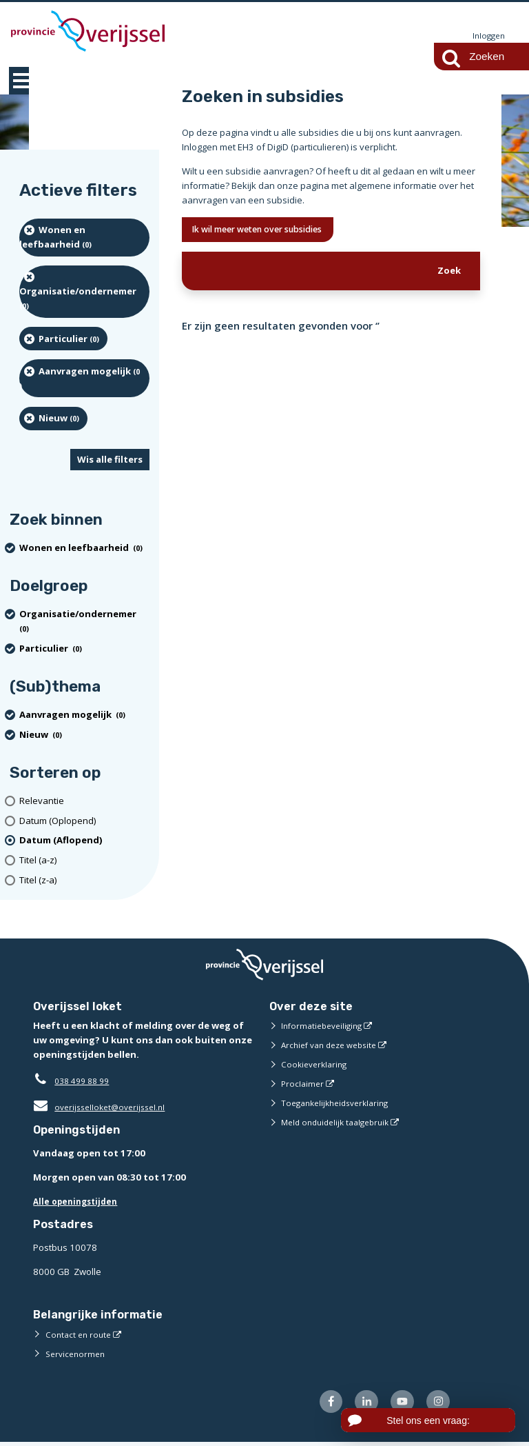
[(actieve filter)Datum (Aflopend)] (84, 842)
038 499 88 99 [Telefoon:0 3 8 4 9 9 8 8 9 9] (85, 1081)
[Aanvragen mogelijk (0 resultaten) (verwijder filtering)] (84, 379)
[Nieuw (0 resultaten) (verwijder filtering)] (53, 419)
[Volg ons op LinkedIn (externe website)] (358, 1404)
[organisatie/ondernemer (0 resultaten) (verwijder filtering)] (84, 292)
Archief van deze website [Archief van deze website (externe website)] (334, 1045)
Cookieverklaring (316, 1064)
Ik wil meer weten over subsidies (271, 231)
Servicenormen (77, 1354)
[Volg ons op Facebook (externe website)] (320, 1404)
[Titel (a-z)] (84, 861)
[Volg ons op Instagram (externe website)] (436, 1404)
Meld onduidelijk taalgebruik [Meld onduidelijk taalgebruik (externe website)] (340, 1122)
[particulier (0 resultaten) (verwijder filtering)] (63, 339)
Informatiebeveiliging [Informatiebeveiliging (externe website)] (325, 1026)
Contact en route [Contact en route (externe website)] (80, 1335)
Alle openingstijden (79, 1202)
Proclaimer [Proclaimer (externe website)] (303, 1084)
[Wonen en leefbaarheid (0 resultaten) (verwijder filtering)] (84, 238)
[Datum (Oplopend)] (84, 822)
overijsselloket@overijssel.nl (103, 1107)
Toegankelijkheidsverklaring (340, 1103)
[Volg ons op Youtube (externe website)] (397, 1404)
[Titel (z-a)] (84, 881)
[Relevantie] (84, 802)
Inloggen (487, 36)
